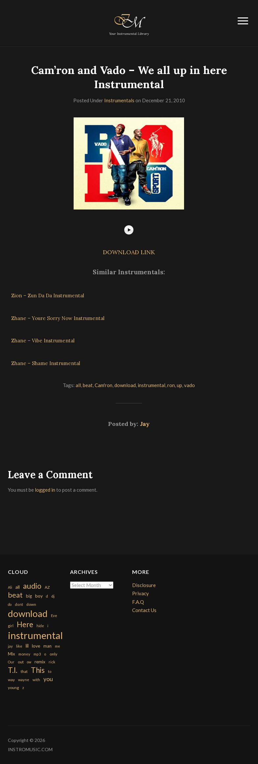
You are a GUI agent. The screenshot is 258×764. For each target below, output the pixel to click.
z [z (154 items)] (23, 687)
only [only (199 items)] (53, 654)
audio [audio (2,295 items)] (32, 585)
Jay (145, 424)
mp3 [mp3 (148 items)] (37, 654)
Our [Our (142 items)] (11, 662)
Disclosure (144, 585)
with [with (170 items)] (36, 680)
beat (88, 385)
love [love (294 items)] (36, 646)
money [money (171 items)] (24, 654)
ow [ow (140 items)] (29, 662)
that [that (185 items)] (24, 671)
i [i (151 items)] (47, 626)
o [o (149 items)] (45, 654)
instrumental (151, 385)
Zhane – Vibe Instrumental (43, 340)
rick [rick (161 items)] (52, 662)
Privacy (140, 593)
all (78, 385)
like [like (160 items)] (19, 646)
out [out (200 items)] (21, 661)
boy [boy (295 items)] (39, 596)
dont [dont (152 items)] (19, 604)
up (179, 385)
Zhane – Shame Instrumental (45, 363)
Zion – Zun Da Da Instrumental (47, 295)
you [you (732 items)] (48, 678)
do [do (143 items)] (10, 604)
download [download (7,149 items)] (28, 613)
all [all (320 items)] (17, 587)
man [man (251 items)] (47, 646)
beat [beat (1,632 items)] (15, 595)
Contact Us (144, 610)
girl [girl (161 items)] (10, 626)
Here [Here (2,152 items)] (25, 624)
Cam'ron (103, 385)
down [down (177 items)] (31, 604)
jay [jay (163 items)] (10, 646)
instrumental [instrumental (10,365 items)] (35, 635)
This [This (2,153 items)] (38, 670)
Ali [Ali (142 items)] (10, 587)
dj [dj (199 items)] (53, 596)
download (125, 385)
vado (189, 385)
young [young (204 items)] (13, 687)
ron (171, 385)
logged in (45, 490)
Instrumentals (119, 100)
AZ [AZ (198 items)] (47, 587)
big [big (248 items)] (29, 596)
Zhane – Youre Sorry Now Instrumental (58, 318)
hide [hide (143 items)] (40, 626)
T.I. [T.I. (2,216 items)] (12, 670)
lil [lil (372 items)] (27, 646)
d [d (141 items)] (47, 596)
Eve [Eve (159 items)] (54, 615)
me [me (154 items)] (57, 646)
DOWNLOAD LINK (129, 252)
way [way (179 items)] (11, 679)
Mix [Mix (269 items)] (11, 653)
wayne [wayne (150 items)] (23, 680)
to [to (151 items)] (50, 671)
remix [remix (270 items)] (40, 661)
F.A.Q (138, 602)
